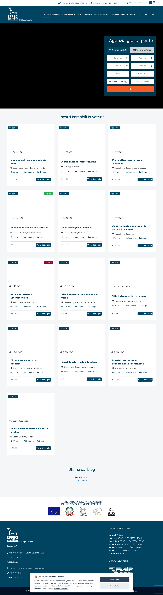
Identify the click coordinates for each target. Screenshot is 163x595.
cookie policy (63, 583)
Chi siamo (114, 14)
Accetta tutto (114, 579)
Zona (118, 74)
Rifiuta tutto (114, 586)
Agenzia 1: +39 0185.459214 (74, 3)
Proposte (54, 14)
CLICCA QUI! (81, 480)
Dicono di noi (142, 14)
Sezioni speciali (68, 14)
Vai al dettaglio (34, 179)
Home (46, 14)
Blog (132, 14)
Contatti (152, 14)
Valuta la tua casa (101, 14)
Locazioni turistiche (84, 14)
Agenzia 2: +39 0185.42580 (105, 3)
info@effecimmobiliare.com (135, 3)
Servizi (124, 14)
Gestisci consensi (61, 588)
